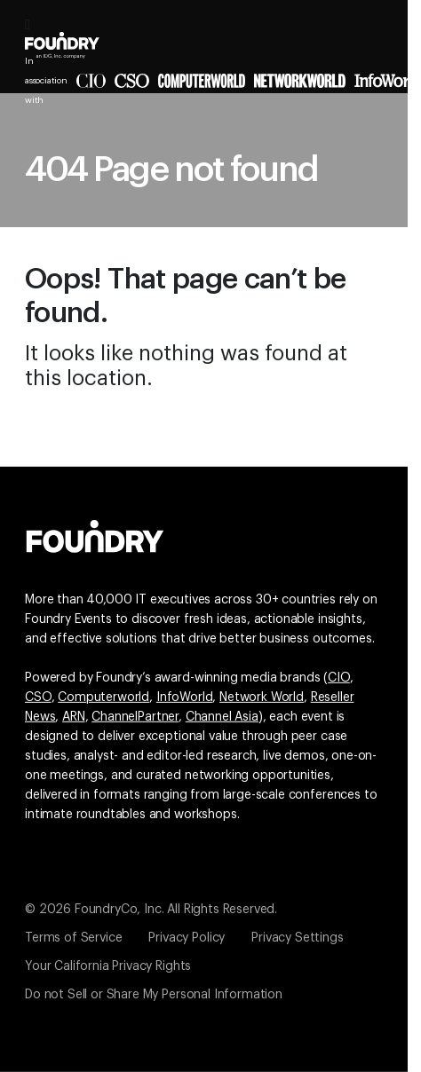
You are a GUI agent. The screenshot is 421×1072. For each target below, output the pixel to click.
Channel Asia (222, 717)
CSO (38, 697)
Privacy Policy (186, 938)
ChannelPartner (135, 717)
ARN (73, 717)
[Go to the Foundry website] (95, 534)
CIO (339, 678)
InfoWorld (184, 697)
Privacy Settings (297, 938)
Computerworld (103, 697)
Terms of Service (73, 938)
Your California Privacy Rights (108, 966)
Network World (261, 697)
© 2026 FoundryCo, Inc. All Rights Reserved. (151, 909)
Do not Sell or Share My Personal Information (153, 995)
